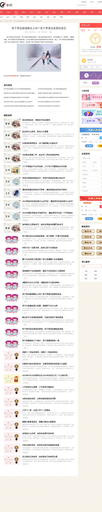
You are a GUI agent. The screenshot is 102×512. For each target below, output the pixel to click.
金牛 (8, 17)
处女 (34, 17)
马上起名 (89, 218)
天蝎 (48, 17)
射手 (54, 17)
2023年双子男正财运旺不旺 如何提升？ (49, 106)
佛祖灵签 (88, 253)
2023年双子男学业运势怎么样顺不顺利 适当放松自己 (19, 106)
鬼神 (95, 278)
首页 (1, 21)
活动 (95, 275)
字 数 (84, 210)
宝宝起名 (87, 203)
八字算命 (86, 134)
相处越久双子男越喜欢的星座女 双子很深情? (16, 97)
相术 (61, 12)
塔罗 (92, 12)
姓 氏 (84, 206)
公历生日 (84, 141)
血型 (54, 12)
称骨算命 (96, 134)
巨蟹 (21, 17)
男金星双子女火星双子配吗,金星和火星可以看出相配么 (19, 93)
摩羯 (61, 17)
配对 (23, 12)
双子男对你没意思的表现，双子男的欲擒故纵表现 (52, 89)
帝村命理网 (6, 5)
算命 (8, 12)
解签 (77, 12)
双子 (14, 17)
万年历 (91, 2)
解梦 (84, 12)
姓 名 (84, 137)
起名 (31, 12)
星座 (16, 12)
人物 (86, 271)
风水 (69, 12)
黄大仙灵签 (88, 248)
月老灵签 (88, 237)
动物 (95, 271)
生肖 (46, 12)
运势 (39, 12)
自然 (86, 278)
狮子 (28, 17)
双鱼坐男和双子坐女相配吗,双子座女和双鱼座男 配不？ (54, 97)
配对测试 (95, 82)
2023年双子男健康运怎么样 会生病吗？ (49, 101)
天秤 (41, 17)
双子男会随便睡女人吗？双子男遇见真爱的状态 (17, 89)
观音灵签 (88, 231)
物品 (86, 275)
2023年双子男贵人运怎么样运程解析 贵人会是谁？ (18, 101)
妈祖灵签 (88, 242)
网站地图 (83, 2)
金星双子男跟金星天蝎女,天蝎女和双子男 (50, 93)
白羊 (1, 17)
